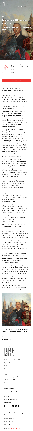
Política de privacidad (10, 421)
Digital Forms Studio (16, 428)
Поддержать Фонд (10, 369)
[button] (29, 5)
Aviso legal (7, 424)
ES (22, 6)
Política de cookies (9, 418)
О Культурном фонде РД (12, 359)
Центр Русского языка (11, 363)
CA (25, 6)
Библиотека (8, 366)
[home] (4, 5)
